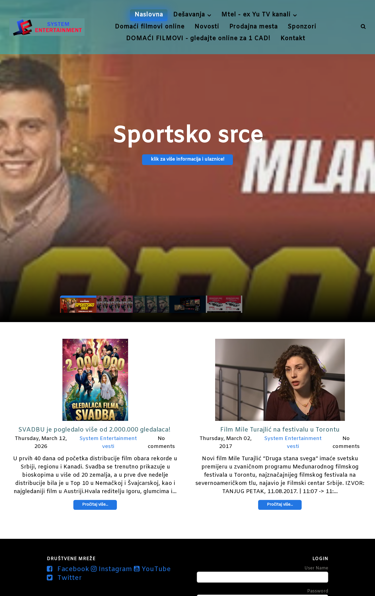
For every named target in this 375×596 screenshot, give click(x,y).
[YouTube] (152, 569)
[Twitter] (64, 578)
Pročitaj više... (95, 504)
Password (317, 591)
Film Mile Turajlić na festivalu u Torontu (280, 430)
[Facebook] (69, 569)
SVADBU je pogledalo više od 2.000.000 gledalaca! (95, 430)
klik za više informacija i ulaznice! (187, 160)
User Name (316, 568)
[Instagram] (112, 569)
